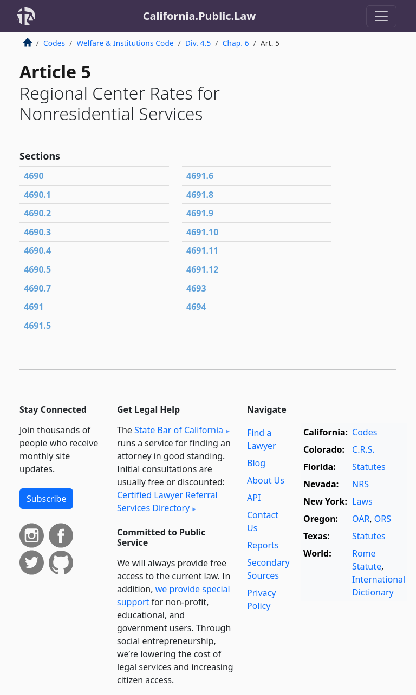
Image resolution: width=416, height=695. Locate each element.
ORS (382, 519)
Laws (362, 501)
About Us (265, 480)
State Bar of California (178, 430)
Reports (263, 545)
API (254, 498)
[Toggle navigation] (381, 16)
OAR (360, 519)
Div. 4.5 (198, 43)
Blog (256, 463)
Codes (54, 43)
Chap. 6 (236, 43)
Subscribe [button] (46, 499)
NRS (360, 484)
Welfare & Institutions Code (124, 43)
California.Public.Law (199, 16)
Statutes (369, 467)
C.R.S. (363, 449)
